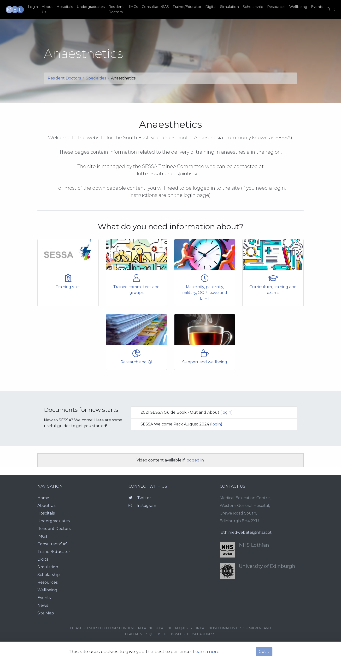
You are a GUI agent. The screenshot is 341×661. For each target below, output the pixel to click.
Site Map (45, 613)
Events (317, 7)
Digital (210, 7)
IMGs (133, 7)
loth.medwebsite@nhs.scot (246, 532)
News (42, 605)
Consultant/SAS (155, 7)
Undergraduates (91, 7)
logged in (195, 460)
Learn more (206, 651)
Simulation (229, 7)
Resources (276, 7)
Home (43, 498)
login (226, 412)
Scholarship (253, 7)
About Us (47, 9)
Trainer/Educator (187, 7)
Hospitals (65, 7)
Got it (264, 651)
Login (33, 7)
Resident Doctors (116, 9)
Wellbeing (298, 7)
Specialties (96, 78)
